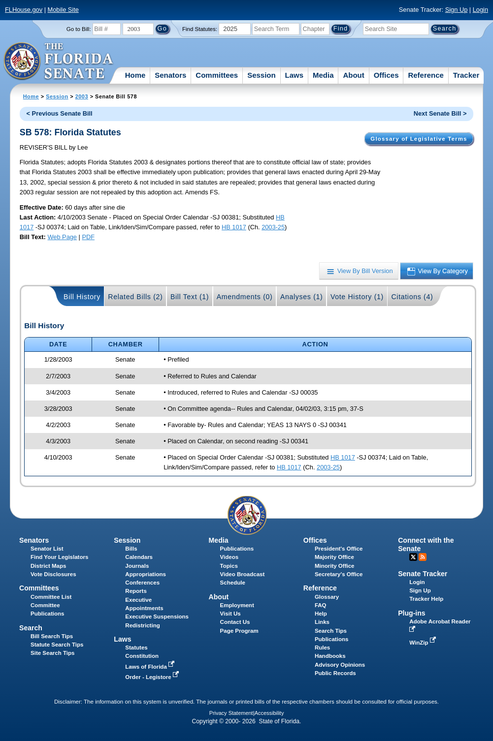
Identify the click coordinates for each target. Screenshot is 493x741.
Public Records (335, 673)
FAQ (321, 605)
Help (321, 614)
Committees (217, 75)
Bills (131, 549)
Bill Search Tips (52, 636)
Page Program (239, 631)
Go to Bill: (78, 29)
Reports (136, 591)
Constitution (142, 656)
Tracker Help (426, 599)
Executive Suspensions (157, 616)
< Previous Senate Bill (60, 113)
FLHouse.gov (23, 9)
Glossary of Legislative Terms (418, 139)
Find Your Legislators (59, 557)
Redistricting (142, 625)
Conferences (142, 583)
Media (323, 75)
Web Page (62, 237)
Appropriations (145, 574)
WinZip (423, 643)
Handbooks (330, 656)
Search (30, 628)
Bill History (82, 297)
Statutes (136, 647)
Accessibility (269, 713)
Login (480, 9)
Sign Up (456, 9)
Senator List (47, 549)
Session (261, 75)
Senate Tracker (422, 574)
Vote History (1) (357, 297)
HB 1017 (234, 227)
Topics (229, 566)
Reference (426, 75)
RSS (423, 557)
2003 (81, 96)
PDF (88, 237)
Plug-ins (412, 613)
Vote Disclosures (53, 574)
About (353, 75)
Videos (229, 557)
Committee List (51, 597)
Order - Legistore (153, 677)
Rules (322, 647)
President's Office (338, 549)
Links (322, 622)
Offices (386, 75)
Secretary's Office (338, 574)
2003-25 (273, 227)
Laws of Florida (150, 667)
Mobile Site (63, 9)
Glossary (327, 597)
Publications (237, 549)
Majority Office (334, 557)
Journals (137, 566)
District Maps (48, 566)
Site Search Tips (52, 653)
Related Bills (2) (135, 297)
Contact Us (235, 622)
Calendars (139, 557)
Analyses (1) (301, 297)
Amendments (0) (245, 297)
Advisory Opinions (340, 665)
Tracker (466, 75)
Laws (294, 75)
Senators (170, 75)
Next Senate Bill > (440, 113)
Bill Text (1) (189, 297)
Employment (237, 605)
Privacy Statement (231, 713)
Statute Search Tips (57, 645)
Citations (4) (412, 297)
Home (135, 75)
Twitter (413, 557)
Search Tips (331, 631)
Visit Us (230, 614)
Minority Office (335, 566)
